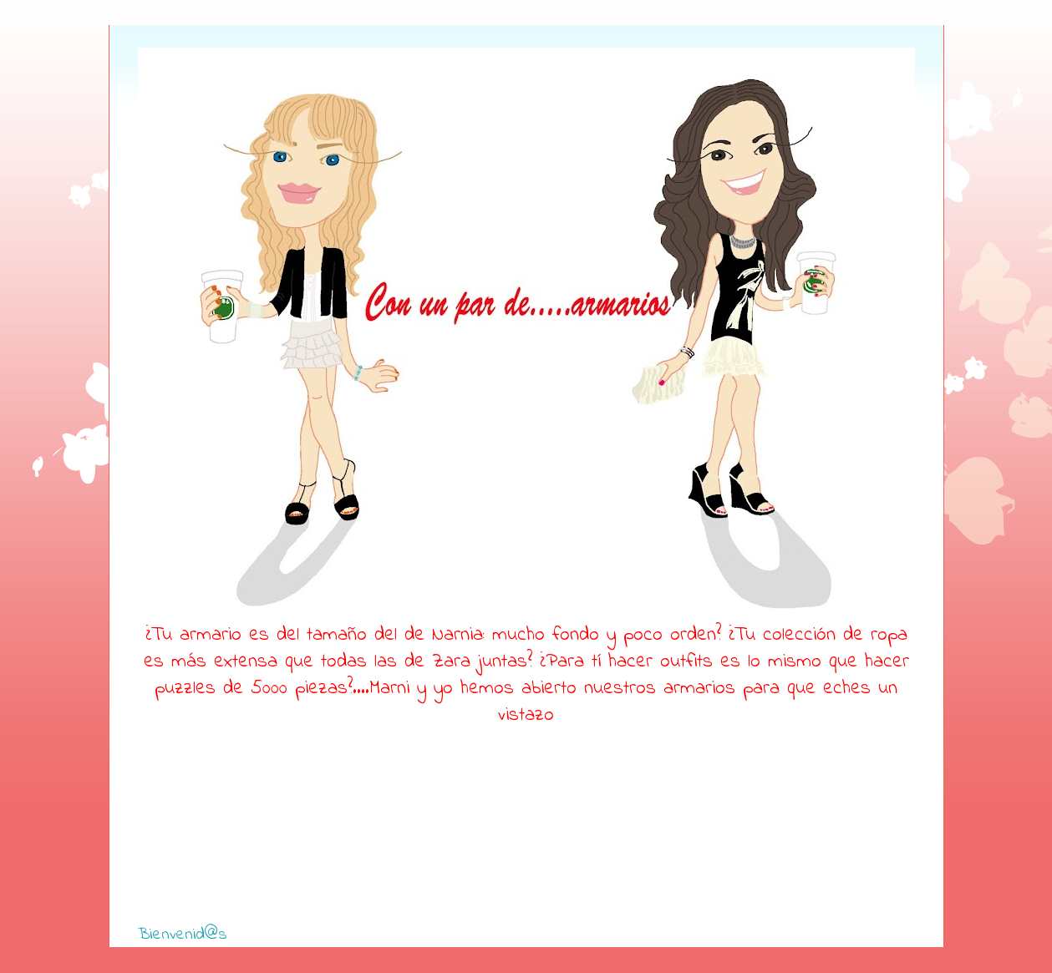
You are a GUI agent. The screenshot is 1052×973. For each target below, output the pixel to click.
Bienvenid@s (182, 935)
